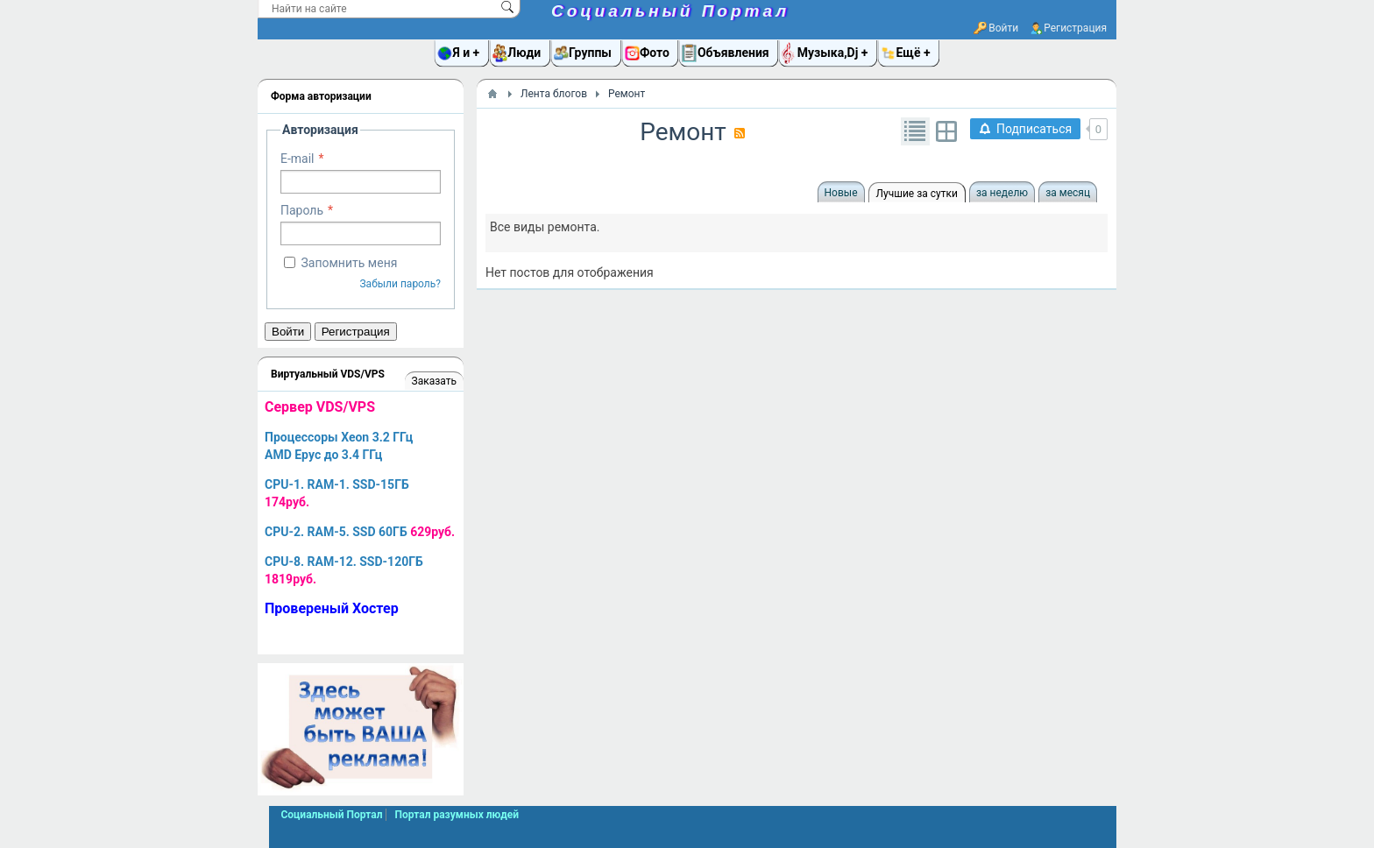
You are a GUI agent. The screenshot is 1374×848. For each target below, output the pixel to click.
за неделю (1002, 193)
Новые (841, 193)
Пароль (301, 210)
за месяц (1067, 193)
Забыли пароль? (400, 284)
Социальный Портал (670, 11)
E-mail (297, 159)
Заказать (434, 381)
